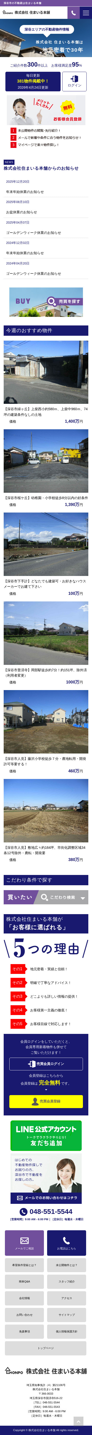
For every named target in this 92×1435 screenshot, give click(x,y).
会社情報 (24, 1298)
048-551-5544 (46, 1211)
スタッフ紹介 (67, 1281)
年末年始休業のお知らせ (25, 192)
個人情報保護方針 (67, 1331)
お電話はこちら (66, 1242)
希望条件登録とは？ (24, 1265)
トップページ (46, 1348)
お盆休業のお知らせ (21, 212)
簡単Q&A (24, 1281)
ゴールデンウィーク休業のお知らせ (33, 233)
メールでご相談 (24, 1242)
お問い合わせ (24, 1314)
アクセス (66, 1298)
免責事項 (24, 1331)
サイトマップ (67, 1314)
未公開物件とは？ (67, 1265)
